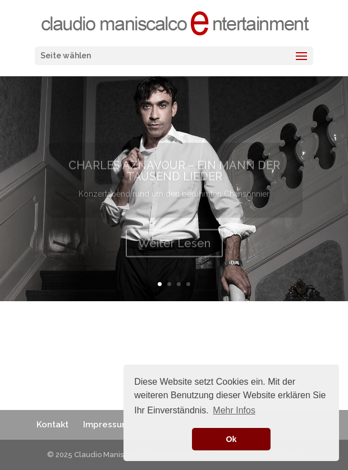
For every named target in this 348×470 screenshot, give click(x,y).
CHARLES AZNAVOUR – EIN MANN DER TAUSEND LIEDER (174, 175)
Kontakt (52, 425)
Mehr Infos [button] (234, 410)
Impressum (106, 425)
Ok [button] (231, 439)
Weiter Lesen (174, 248)
